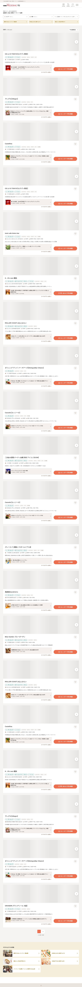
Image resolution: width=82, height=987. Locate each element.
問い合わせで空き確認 (65, 293)
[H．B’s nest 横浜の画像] (41, 266)
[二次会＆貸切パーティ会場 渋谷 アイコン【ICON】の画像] (41, 445)
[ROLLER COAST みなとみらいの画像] (41, 311)
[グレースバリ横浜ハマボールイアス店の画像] (41, 535)
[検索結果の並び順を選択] (74, 30)
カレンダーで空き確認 (65, 69)
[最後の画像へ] (76, 42)
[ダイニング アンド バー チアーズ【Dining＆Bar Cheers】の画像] (41, 356)
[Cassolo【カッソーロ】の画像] (41, 401)
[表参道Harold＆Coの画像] (41, 580)
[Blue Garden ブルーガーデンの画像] (41, 625)
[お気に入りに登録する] (75, 54)
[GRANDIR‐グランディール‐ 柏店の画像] (41, 894)
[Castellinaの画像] (41, 132)
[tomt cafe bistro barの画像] (41, 221)
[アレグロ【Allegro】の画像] (41, 87)
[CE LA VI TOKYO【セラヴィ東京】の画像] (41, 42)
